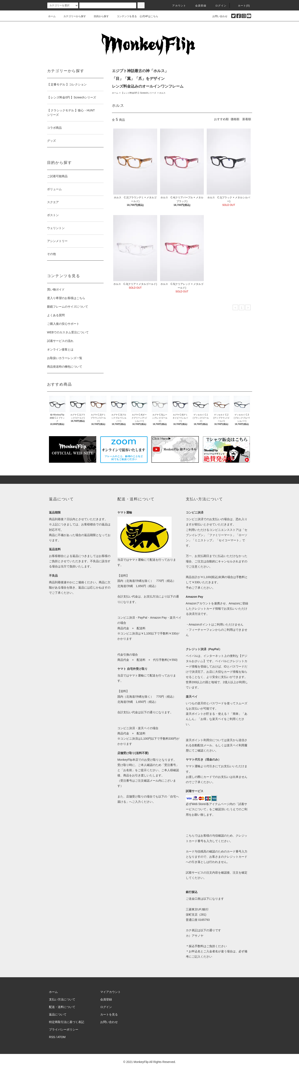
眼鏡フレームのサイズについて (67, 306)
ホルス (162, 93)
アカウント (176, 5)
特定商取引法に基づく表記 (66, 1022)
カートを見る (109, 1014)
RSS (52, 1037)
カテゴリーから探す (72, 16)
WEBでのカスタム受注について (68, 332)
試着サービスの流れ (60, 341)
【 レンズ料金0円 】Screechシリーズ (138, 93)
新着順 (246, 119)
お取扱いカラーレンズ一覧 (64, 358)
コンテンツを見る (124, 16)
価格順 (235, 119)
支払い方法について (62, 999)
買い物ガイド (56, 289)
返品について (58, 1014)
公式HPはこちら (149, 16)
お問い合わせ (217, 16)
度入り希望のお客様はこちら (66, 298)
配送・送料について (62, 1007)
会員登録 (198, 5)
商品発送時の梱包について (64, 366)
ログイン (218, 5)
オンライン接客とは (60, 349)
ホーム (52, 16)
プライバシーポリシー (63, 1029)
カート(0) (241, 5)
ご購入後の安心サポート (63, 323)
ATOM (61, 1037)
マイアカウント (110, 992)
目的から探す (99, 16)
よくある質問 (56, 315)
